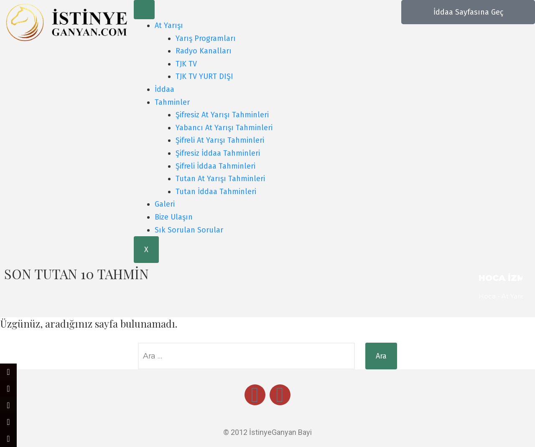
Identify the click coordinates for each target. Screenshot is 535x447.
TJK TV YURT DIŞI (204, 76)
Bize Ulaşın (174, 217)
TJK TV (186, 63)
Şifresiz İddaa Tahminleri (218, 153)
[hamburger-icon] (144, 9)
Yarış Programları (206, 38)
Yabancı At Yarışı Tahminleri (224, 127)
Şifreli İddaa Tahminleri (215, 166)
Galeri (165, 204)
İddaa (164, 89)
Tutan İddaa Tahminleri (216, 191)
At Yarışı (169, 25)
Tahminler (172, 102)
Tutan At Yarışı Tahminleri (220, 178)
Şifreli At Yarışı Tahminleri (220, 140)
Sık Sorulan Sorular (189, 230)
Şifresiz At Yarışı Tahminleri (222, 114)
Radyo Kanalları (204, 51)
